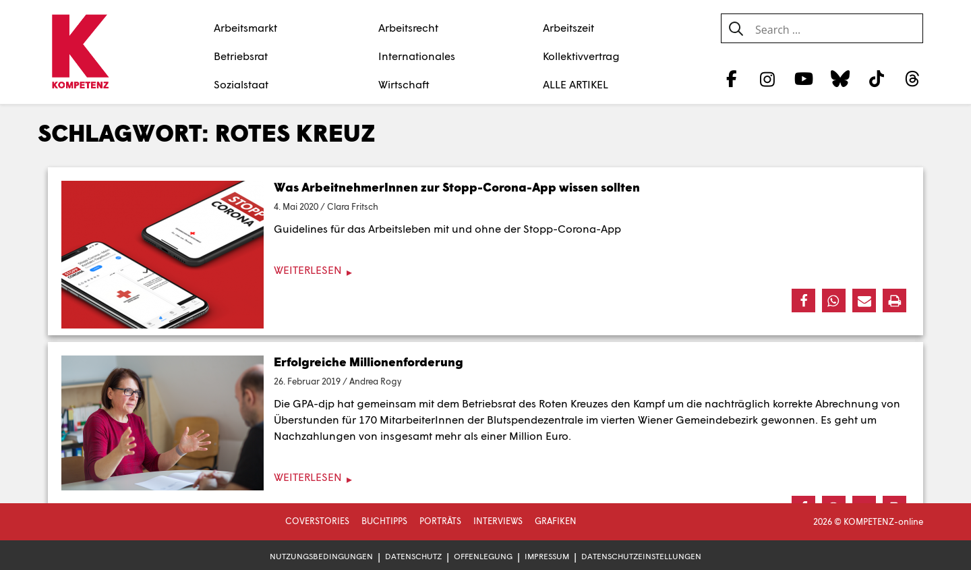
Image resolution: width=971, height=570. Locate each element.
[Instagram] (767, 78)
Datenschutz (413, 556)
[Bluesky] (839, 78)
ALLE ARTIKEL (575, 84)
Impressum (547, 556)
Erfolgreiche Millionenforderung (368, 361)
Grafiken (556, 520)
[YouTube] (804, 78)
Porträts (440, 520)
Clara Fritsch (352, 206)
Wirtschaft (404, 84)
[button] (803, 300)
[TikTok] (876, 78)
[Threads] (912, 78)
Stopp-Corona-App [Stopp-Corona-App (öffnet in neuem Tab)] (572, 228)
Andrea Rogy (375, 381)
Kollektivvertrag (581, 55)
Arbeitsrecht (408, 27)
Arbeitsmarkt (245, 27)
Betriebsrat (241, 55)
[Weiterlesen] (485, 270)
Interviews (498, 520)
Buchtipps (384, 520)
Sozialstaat (241, 84)
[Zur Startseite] (80, 52)
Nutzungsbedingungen (321, 556)
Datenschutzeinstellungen (641, 556)
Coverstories (317, 520)
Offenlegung (483, 556)
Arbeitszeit (568, 27)
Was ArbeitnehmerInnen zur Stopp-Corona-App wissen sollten (457, 186)
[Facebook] (731, 78)
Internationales (416, 55)
